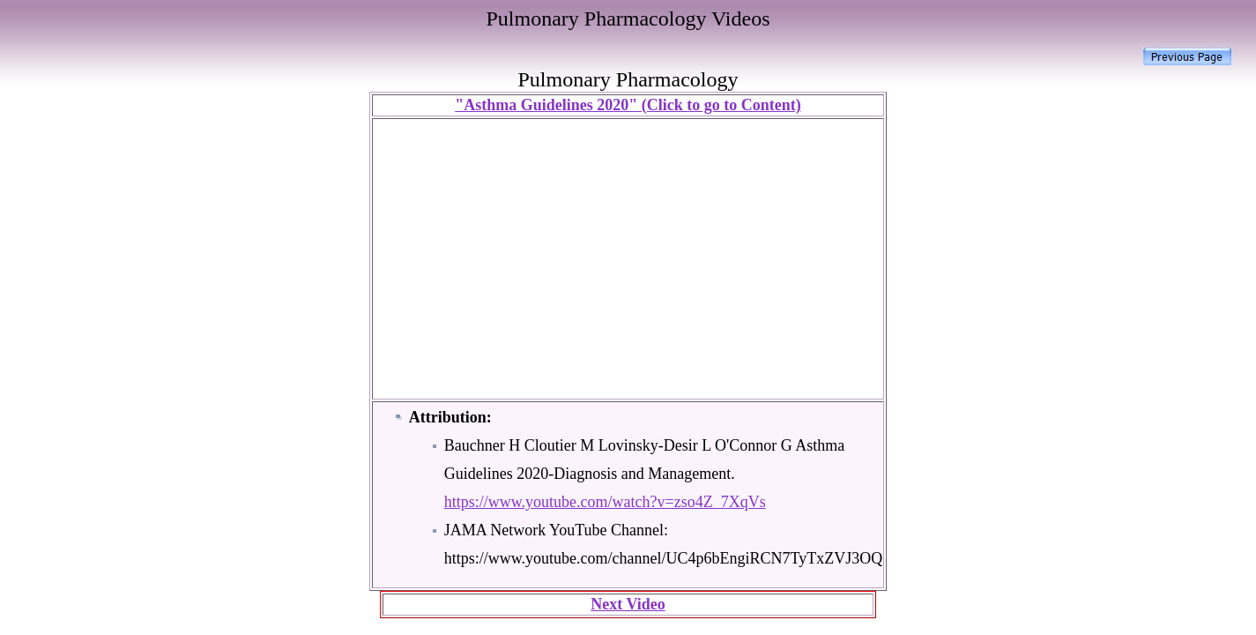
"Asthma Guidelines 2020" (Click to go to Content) (627, 105)
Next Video (628, 604)
